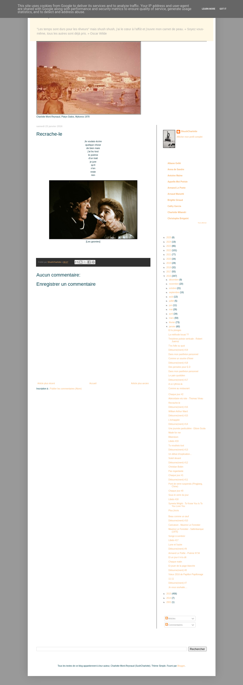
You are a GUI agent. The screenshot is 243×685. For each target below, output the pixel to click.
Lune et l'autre (175, 544)
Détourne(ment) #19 (178, 350)
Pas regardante (176, 471)
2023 (169, 246)
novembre (174, 284)
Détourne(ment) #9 (178, 549)
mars (171, 318)
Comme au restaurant (179, 388)
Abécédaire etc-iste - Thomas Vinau (186, 398)
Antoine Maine (175, 175)
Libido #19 (174, 441)
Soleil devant (175, 458)
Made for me (175, 432)
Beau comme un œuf (179, 516)
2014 (169, 598)
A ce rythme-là (176, 384)
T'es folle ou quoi (177, 346)
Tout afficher (202, 223)
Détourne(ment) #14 (178, 424)
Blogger (181, 666)
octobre (173, 288)
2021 (169, 254)
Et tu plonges (175, 330)
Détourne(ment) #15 (178, 415)
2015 (169, 593)
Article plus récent (46, 383)
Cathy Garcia (174, 206)
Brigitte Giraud (175, 200)
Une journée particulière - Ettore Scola (187, 428)
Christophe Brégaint (178, 218)
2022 (169, 250)
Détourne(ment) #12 (178, 462)
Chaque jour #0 (176, 491)
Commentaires (174, 625)
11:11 (171, 579)
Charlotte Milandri (177, 212)
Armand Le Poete (177, 188)
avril (171, 314)
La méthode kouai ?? (179, 334)
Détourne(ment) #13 (178, 449)
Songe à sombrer (177, 536)
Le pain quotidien (177, 375)
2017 (169, 271)
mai (171, 309)
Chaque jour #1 (176, 475)
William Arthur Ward (178, 411)
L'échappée (174, 420)
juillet (172, 301)
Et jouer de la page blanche (182, 566)
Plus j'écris (174, 510)
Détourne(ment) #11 (178, 479)
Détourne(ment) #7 (178, 583)
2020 (169, 259)
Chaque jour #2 (176, 394)
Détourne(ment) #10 (178, 520)
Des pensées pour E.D (180, 367)
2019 (169, 263)
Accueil (93, 383)
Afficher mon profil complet (189, 137)
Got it (223, 9)
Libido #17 (174, 540)
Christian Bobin (176, 467)
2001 (169, 602)
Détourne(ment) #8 (178, 570)
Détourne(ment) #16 (178, 407)
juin (171, 305)
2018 (169, 267)
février (172, 322)
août (171, 297)
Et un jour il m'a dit (177, 557)
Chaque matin (175, 562)
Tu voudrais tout (176, 445)
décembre (174, 280)
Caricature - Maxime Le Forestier (184, 525)
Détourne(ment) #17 (178, 380)
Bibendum (173, 437)
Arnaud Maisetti (176, 194)
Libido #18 (174, 499)
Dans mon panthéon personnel (183, 354)
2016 (169, 276)
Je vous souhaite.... (178, 587)
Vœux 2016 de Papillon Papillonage (186, 574)
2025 (169, 237)
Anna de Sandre (176, 169)
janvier (172, 326)
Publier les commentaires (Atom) (66, 388)
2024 (169, 242)
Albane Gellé (174, 163)
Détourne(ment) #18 (178, 363)
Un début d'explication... (180, 454)
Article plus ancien (140, 383)
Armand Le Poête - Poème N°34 (184, 553)
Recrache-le (174, 403)
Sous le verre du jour (179, 495)
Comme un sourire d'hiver (181, 358)
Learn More (208, 9)
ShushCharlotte (189, 131)
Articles (170, 618)
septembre (174, 292)
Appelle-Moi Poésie (178, 181)
